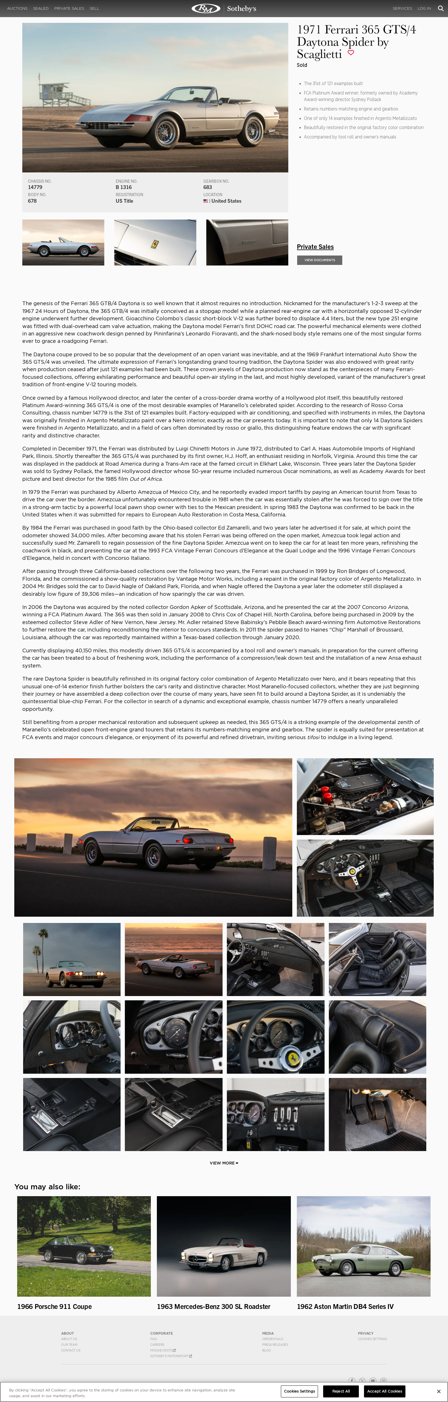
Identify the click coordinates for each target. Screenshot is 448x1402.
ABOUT (67, 1333)
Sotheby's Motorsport (171, 1356)
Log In (424, 8)
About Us (69, 1339)
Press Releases (275, 1344)
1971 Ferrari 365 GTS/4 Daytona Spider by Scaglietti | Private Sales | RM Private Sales (224, 8)
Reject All (341, 1391)
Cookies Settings (372, 1339)
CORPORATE (161, 1333)
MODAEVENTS (163, 1350)
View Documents (320, 260)
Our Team (69, 1344)
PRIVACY (366, 1333)
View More (224, 1163)
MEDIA (268, 1333)
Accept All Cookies (384, 1391)
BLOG (266, 1350)
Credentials (272, 1339)
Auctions (17, 8)
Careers (157, 1344)
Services (402, 8)
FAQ (153, 1339)
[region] (224, 1392)
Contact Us (70, 1350)
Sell (94, 8)
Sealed (41, 8)
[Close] (439, 1391)
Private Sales (69, 8)
